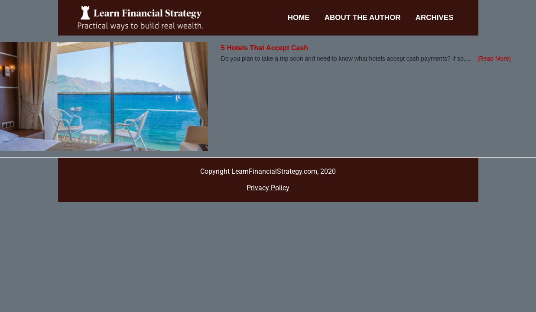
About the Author (363, 17)
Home (299, 17)
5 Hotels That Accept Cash (264, 48)
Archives (435, 17)
